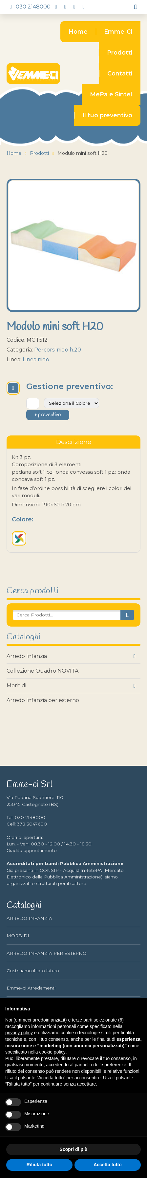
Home (78, 31)
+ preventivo (47, 414)
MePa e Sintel (111, 94)
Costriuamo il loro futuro (33, 970)
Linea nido (36, 359)
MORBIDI (18, 935)
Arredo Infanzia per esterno (43, 700)
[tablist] (73, 442)
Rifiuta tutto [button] (39, 1164)
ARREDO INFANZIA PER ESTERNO (47, 953)
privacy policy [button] (19, 1032)
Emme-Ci (118, 31)
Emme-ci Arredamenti (31, 987)
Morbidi (16, 685)
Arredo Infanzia (27, 656)
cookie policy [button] (52, 1052)
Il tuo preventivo (107, 115)
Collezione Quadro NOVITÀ (42, 671)
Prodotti (119, 52)
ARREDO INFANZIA (29, 918)
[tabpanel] (73, 501)
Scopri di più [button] (74, 1149)
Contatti (119, 73)
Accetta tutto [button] (108, 1164)
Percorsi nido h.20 (57, 350)
